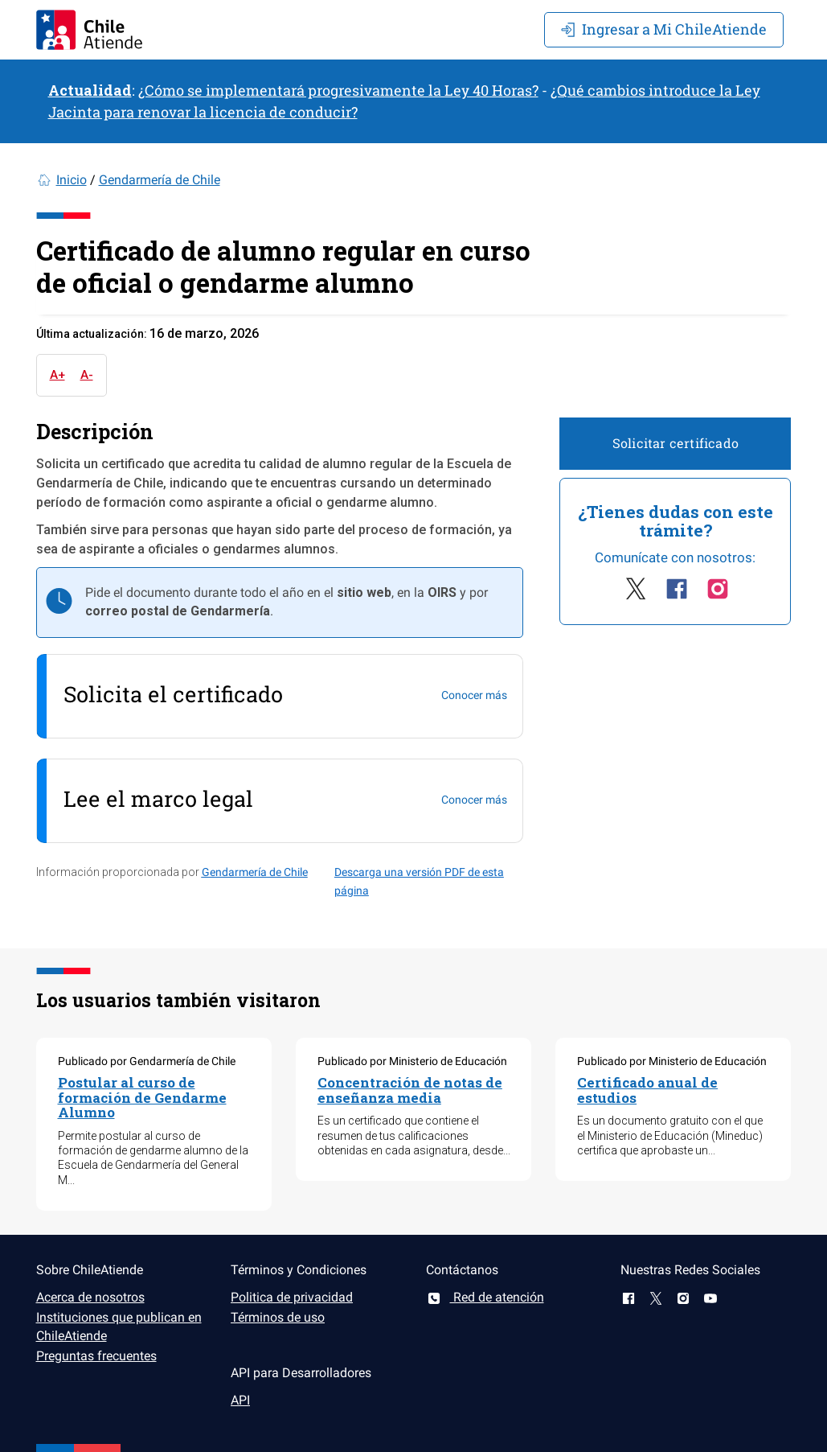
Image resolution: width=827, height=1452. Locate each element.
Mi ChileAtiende (664, 29)
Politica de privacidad (292, 1297)
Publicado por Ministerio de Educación (412, 1061)
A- (86, 375)
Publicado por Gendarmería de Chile (146, 1061)
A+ (57, 375)
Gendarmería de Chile (159, 179)
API (240, 1400)
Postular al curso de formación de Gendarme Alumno (142, 1097)
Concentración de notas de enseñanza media (409, 1090)
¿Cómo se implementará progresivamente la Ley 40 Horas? (338, 90)
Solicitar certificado (675, 442)
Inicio (71, 179)
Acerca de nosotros (90, 1297)
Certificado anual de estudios (647, 1090)
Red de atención (485, 1297)
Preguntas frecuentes (96, 1356)
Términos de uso (278, 1317)
